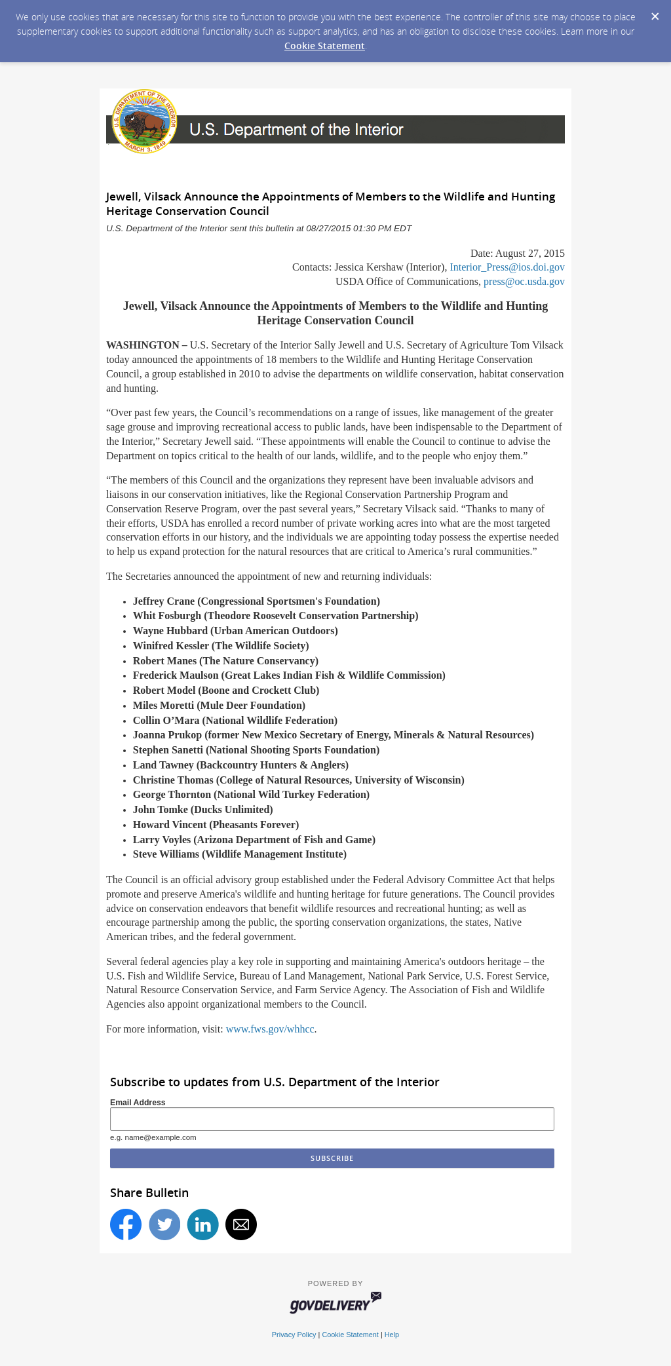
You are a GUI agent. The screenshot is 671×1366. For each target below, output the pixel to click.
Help (392, 1334)
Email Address (138, 1102)
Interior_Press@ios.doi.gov (507, 267)
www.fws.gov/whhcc (270, 1028)
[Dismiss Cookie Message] (654, 12)
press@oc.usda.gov (524, 281)
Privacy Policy (294, 1334)
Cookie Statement (324, 45)
